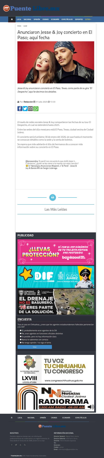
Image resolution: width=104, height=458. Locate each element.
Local (19, 19)
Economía (55, 19)
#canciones (46, 165)
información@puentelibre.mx (66, 449)
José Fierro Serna (65, 438)
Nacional (27, 19)
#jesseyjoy (36, 165)
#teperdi (55, 165)
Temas (11, 25)
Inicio (19, 26)
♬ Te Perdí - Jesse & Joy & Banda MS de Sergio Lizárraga (51, 166)
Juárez (59, 447)
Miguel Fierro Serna (66, 436)
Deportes (79, 19)
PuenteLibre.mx (16, 456)
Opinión (37, 19)
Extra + (88, 19)
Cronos (45, 19)
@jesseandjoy (32, 161)
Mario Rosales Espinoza (65, 441)
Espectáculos (67, 19)
